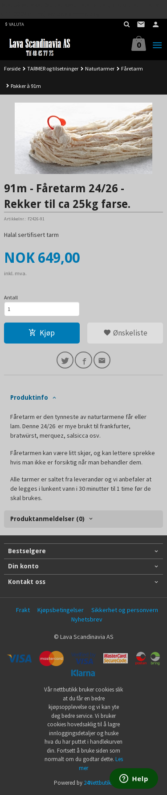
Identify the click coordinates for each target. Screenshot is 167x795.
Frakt (23, 610)
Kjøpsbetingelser (60, 610)
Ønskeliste (125, 333)
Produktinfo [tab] (29, 397)
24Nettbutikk (99, 783)
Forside (12, 68)
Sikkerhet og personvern (124, 610)
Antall (11, 297)
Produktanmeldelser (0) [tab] (47, 518)
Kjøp (42, 333)
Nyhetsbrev (86, 619)
